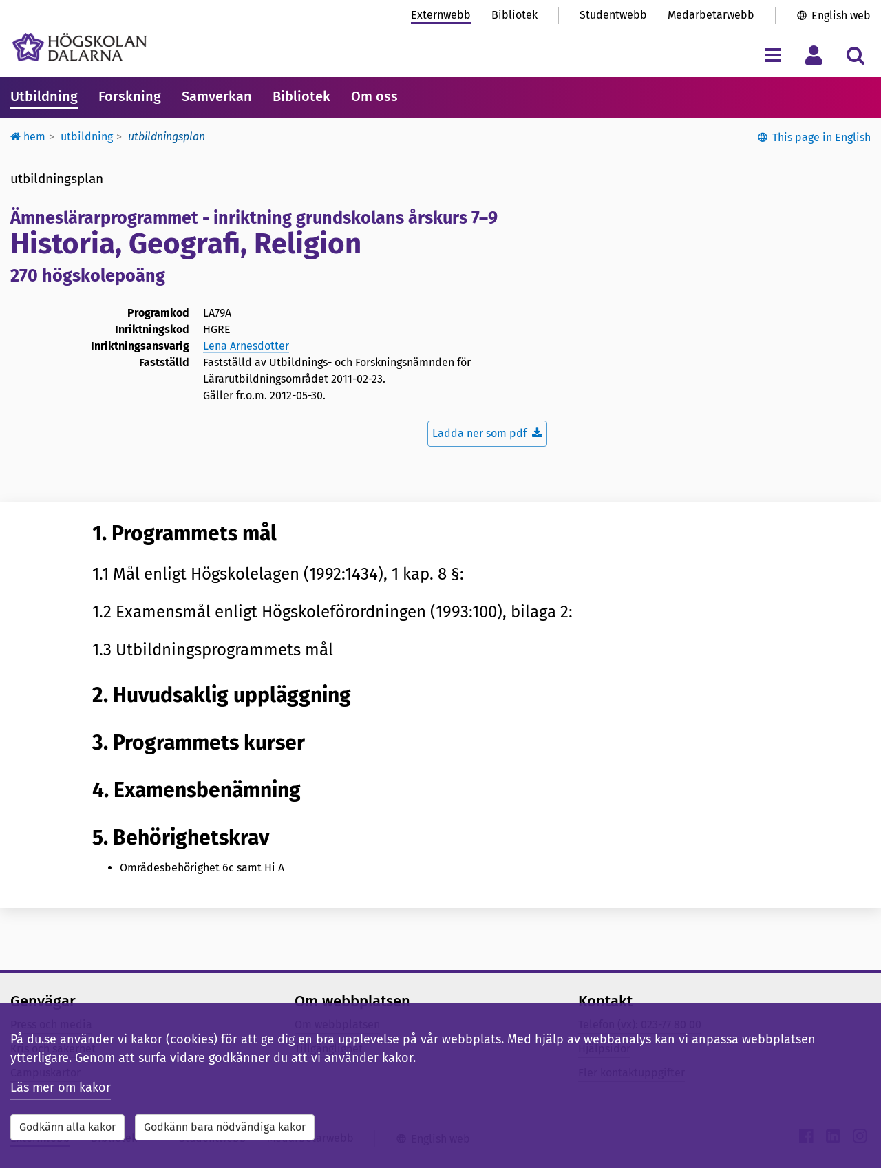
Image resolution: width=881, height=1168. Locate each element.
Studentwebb (613, 14)
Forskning (129, 96)
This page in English (821, 137)
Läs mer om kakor (60, 1087)
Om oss (374, 96)
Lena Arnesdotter (246, 345)
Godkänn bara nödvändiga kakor (225, 1127)
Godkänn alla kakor (67, 1127)
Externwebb (441, 14)
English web (841, 15)
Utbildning (44, 96)
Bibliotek (514, 14)
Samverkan (217, 96)
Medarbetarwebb (711, 14)
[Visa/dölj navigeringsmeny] (772, 54)
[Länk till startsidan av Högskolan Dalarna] (79, 47)
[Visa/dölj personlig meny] (813, 54)
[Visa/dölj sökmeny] (855, 54)
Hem (27, 136)
